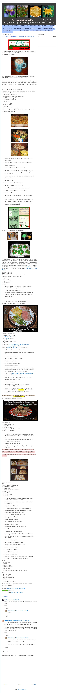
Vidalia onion (7, 338)
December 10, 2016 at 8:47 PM (22, 638)
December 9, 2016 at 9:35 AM (13, 599)
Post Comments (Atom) (22, 689)
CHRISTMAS (20, 592)
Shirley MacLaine (28, 266)
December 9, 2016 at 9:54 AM (22, 610)
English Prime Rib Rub (16, 346)
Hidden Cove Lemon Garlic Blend (22, 344)
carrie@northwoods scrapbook (10, 620)
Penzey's (10, 346)
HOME (4, 25)
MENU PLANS (26, 30)
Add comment (5, 652)
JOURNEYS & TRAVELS (48, 30)
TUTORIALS (32, 30)
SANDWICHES (9, 28)
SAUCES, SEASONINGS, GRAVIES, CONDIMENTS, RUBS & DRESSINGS (25, 28)
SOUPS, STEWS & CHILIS (7, 30)
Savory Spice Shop (12, 344)
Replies (7, 608)
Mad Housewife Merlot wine (10, 337)
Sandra (5, 599)
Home (19, 684)
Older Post (34, 684)
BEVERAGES (23, 25)
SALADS (4, 28)
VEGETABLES (15, 30)
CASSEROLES (51, 25)
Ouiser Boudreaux (29, 268)
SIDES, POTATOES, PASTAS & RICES (49, 28)
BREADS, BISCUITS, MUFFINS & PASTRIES (33, 25)
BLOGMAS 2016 (14, 592)
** (3, 6)
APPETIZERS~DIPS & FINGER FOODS (13, 25)
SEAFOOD (39, 28)
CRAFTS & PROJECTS (39, 30)
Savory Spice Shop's (16, 347)
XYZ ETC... (20, 30)
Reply (5, 605)
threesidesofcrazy (11, 610)
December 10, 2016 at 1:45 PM (23, 620)
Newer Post (5, 684)
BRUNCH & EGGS (44, 25)
